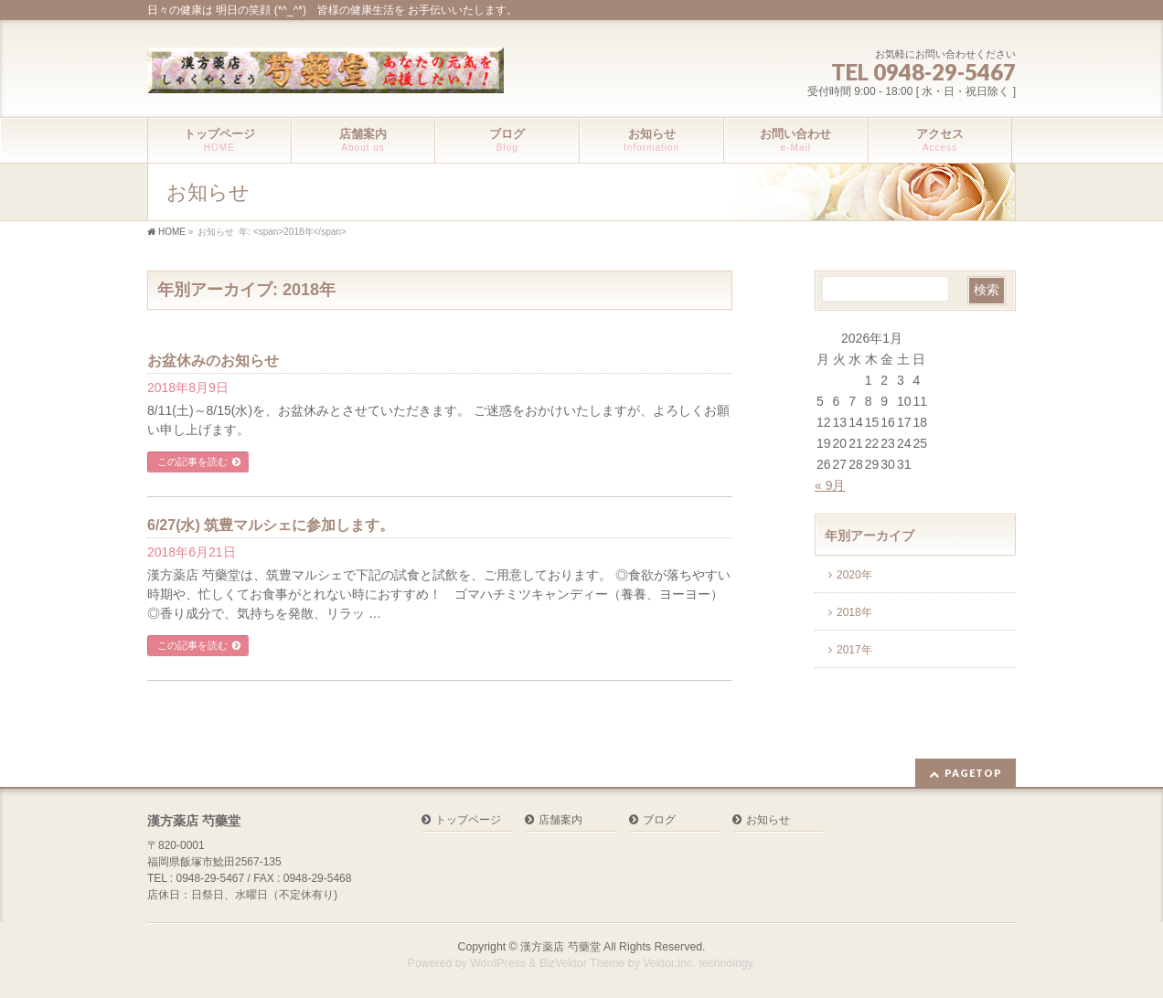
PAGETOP (973, 773)
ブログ (659, 820)
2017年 (854, 649)
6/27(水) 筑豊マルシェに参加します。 (270, 525)
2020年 (854, 574)
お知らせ (768, 820)
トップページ (468, 820)
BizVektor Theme (582, 963)
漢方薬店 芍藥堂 (560, 946)
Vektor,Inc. (669, 963)
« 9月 (830, 485)
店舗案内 (560, 820)
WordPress (498, 963)
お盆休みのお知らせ (213, 360)
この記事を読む (192, 461)
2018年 (854, 612)
